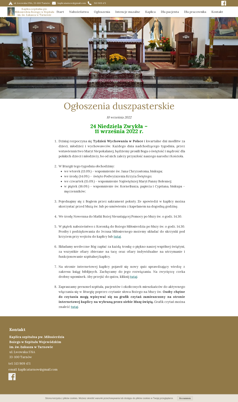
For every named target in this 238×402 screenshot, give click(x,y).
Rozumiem (185, 398)
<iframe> (154, 359)
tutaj (117, 236)
